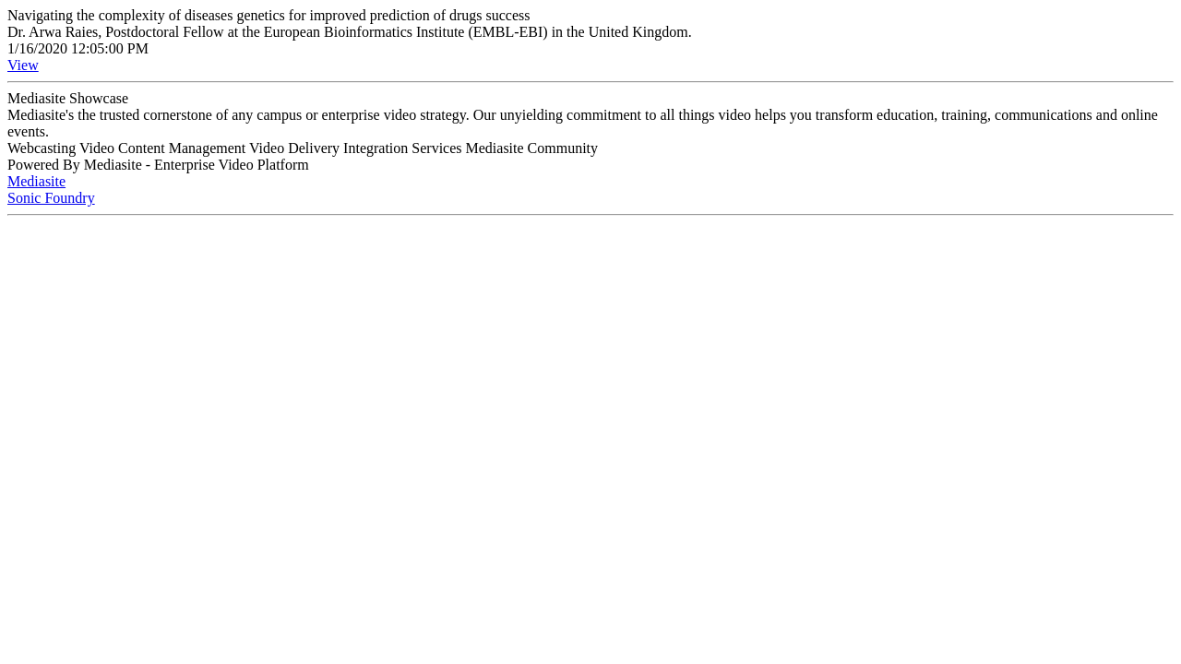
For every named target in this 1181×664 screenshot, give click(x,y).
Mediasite (36, 181)
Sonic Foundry (51, 198)
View (23, 65)
